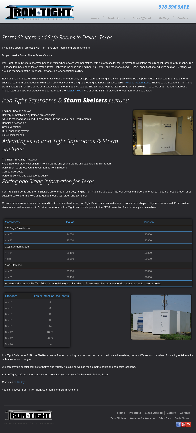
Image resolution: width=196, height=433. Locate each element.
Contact (182, 18)
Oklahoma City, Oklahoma (142, 418)
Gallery (164, 18)
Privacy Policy (46, 423)
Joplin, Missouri (182, 418)
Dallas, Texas (75, 90)
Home (95, 18)
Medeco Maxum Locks (138, 82)
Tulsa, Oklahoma (118, 418)
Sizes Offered (142, 18)
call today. (19, 382)
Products (116, 18)
